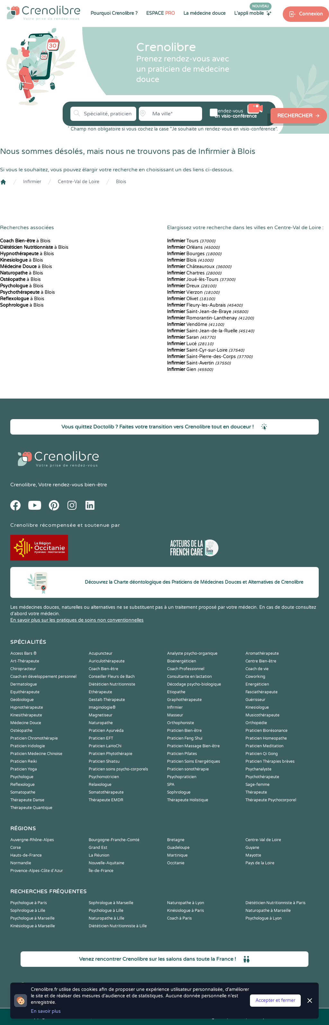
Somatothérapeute (106, 792)
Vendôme (195, 324)
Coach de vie (257, 669)
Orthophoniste (180, 723)
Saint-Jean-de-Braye (207, 311)
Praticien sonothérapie (188, 769)
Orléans (193, 247)
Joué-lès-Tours (201, 279)
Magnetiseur (100, 715)
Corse (15, 847)
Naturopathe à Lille (106, 918)
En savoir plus (46, 1011)
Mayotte (253, 855)
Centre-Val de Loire (78, 181)
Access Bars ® (23, 653)
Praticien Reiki (23, 761)
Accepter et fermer (275, 1000)
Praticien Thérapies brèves (270, 761)
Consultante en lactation (189, 676)
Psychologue (21, 777)
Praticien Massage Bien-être (193, 746)
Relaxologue (100, 784)
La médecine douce (204, 13)
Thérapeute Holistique (187, 800)
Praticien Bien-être (184, 730)
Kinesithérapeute (26, 715)
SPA (170, 784)
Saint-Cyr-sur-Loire (205, 350)
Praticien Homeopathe (266, 738)
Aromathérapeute (262, 653)
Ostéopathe (21, 730)
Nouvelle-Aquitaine (106, 863)
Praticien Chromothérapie (34, 738)
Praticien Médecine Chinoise (36, 753)
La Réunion (99, 855)
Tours (191, 241)
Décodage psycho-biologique (194, 684)
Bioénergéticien (181, 661)
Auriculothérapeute (107, 661)
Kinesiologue (257, 707)
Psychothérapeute (262, 777)
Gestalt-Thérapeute (107, 699)
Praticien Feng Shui (184, 738)
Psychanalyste (258, 769)
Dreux (191, 286)
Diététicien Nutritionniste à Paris (275, 903)
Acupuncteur (100, 653)
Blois (121, 181)
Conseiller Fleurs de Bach (112, 676)
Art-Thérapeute (24, 661)
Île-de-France (101, 870)
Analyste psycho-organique (192, 653)
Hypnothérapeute (26, 707)
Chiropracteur (23, 669)
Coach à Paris (179, 918)
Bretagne (175, 840)
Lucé (190, 343)
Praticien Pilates (182, 753)
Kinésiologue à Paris (185, 910)
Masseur (175, 715)
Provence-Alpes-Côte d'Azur (36, 870)
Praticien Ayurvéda (106, 730)
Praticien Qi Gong (261, 753)
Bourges (194, 253)
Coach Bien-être (103, 669)
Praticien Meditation (264, 746)
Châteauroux (199, 266)
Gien (190, 369)
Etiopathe (176, 692)
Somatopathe (22, 792)
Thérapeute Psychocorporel (270, 800)
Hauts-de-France (26, 855)
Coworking (255, 676)
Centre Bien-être (260, 661)
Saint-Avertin (199, 363)
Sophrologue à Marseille (111, 903)
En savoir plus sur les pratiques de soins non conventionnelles (77, 620)
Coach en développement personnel (43, 676)
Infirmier (32, 181)
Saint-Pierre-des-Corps (210, 356)
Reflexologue (22, 784)
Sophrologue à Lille (27, 910)
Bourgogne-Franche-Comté (114, 840)
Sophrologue (179, 792)
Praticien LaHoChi (105, 746)
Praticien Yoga (23, 769)
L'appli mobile (252, 13)
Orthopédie (256, 723)
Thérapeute (256, 792)
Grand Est (98, 847)
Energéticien (257, 684)
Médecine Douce (25, 723)
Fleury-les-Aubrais (205, 305)
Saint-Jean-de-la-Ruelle (210, 331)
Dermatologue (23, 684)
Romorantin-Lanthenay (210, 318)
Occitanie (175, 863)
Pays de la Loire (259, 863)
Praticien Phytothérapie (110, 753)
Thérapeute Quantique (31, 807)
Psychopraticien (181, 777)
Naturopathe (101, 723)
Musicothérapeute (262, 715)
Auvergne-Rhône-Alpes (32, 840)
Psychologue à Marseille (32, 918)
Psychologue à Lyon (263, 918)
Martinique (177, 855)
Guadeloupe (178, 847)
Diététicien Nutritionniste (112, 684)
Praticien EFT (101, 738)
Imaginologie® (102, 707)
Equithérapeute (25, 692)
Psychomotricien (104, 777)
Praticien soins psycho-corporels (118, 769)
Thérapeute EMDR (106, 800)
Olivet (191, 298)
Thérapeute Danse (27, 800)
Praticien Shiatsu (104, 761)
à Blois (25, 241)
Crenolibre (23, 484)
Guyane (252, 847)
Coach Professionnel (185, 669)
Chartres (194, 273)
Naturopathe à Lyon (185, 903)
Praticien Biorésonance (266, 730)
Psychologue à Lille (106, 910)
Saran (191, 337)
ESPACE (160, 13)
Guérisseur (255, 699)
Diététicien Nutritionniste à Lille (118, 926)
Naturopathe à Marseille (268, 910)
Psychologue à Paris (28, 903)
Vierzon (193, 292)
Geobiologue (22, 699)
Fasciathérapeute (261, 692)
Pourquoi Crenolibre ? (114, 13)
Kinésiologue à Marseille (32, 926)
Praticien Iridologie (27, 746)
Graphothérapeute (184, 699)
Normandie (20, 863)
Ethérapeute (100, 692)
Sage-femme (257, 784)
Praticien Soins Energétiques (193, 761)
